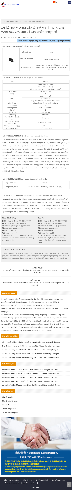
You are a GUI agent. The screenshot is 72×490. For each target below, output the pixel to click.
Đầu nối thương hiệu (36, 21)
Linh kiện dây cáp (58, 480)
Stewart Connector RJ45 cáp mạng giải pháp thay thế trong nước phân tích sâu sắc (33, 299)
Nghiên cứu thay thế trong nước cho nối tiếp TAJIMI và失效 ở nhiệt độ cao (29, 305)
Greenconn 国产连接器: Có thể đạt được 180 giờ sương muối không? (26, 330)
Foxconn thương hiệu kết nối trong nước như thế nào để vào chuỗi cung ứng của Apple (34, 318)
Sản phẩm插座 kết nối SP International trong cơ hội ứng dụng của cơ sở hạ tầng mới (33, 315)
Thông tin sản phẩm (12, 483)
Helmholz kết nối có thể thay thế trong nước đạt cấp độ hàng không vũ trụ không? (32, 324)
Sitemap (35, 487)
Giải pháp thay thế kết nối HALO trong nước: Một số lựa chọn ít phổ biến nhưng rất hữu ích (35, 327)
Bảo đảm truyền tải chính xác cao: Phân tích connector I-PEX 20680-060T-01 (30, 302)
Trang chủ (23, 21)
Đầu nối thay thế (29, 480)
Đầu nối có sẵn (43, 480)
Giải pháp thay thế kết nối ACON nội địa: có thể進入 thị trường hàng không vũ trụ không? (35, 321)
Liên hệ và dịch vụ (29, 483)
